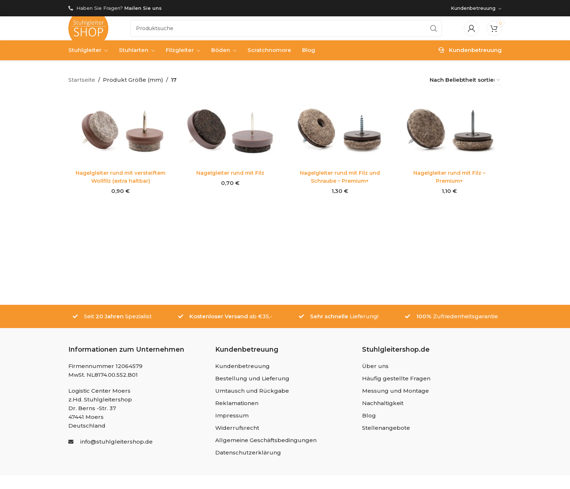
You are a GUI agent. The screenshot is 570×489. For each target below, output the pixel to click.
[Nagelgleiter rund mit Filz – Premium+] (450, 135)
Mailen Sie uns (143, 8)
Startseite (81, 85)
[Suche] (286, 31)
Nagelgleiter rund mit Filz (230, 177)
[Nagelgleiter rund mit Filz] (229, 135)
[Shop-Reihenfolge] (465, 85)
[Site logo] (88, 30)
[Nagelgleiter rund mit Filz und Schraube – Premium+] (340, 135)
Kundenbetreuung (470, 55)
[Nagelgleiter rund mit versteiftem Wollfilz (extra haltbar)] (119, 135)
